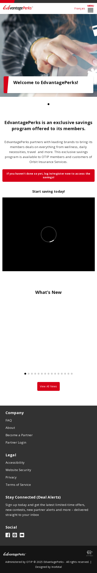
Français (79, 8)
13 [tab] (65, 374)
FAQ (9, 420)
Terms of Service (18, 484)
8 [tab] (48, 374)
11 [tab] (58, 374)
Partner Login (16, 442)
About (10, 428)
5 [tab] (38, 374)
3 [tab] (32, 374)
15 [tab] (72, 374)
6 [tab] (42, 374)
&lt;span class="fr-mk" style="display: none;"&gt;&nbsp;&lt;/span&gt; (48, 234)
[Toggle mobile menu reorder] (90, 8)
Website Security (18, 470)
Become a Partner (19, 435)
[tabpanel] (48, 55)
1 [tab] (48, 104)
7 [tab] (45, 374)
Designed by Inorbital (48, 567)
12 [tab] (62, 374)
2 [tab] (29, 374)
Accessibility (15, 462)
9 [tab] (52, 374)
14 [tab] (68, 374)
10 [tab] (55, 374)
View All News (48, 386)
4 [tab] (35, 374)
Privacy (11, 477)
